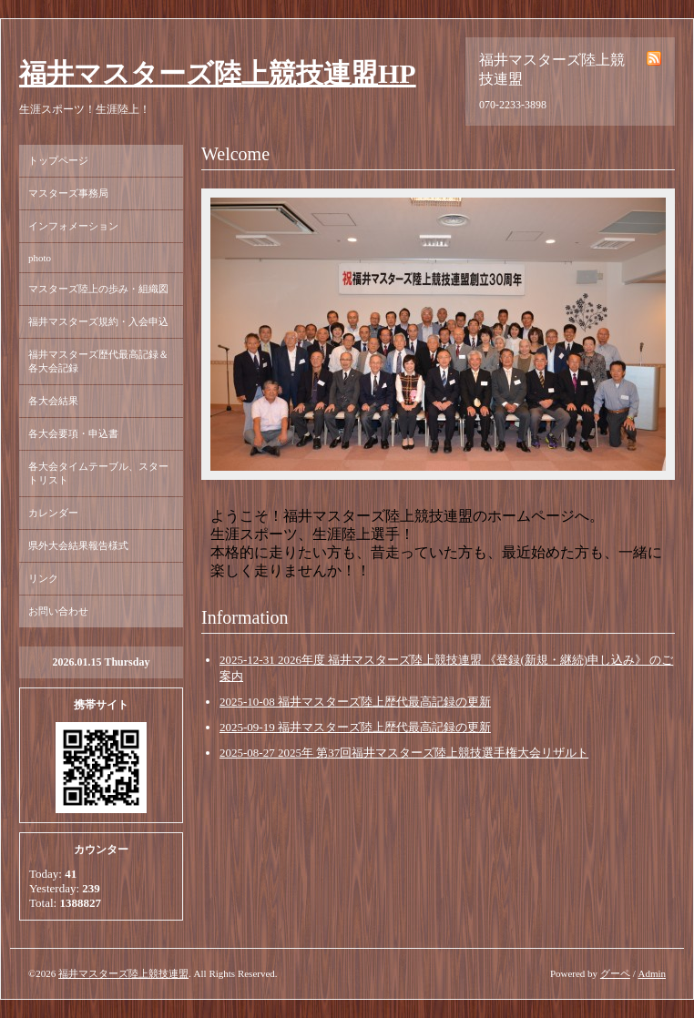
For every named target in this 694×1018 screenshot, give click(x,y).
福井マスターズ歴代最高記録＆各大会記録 (98, 361)
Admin (652, 973)
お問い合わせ (58, 611)
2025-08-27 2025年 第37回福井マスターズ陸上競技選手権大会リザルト (403, 752)
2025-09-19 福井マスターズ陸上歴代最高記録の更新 (355, 727)
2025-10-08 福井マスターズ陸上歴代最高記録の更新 (355, 701)
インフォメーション (73, 225)
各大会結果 (53, 400)
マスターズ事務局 (68, 193)
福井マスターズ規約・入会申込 (98, 321)
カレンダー (53, 512)
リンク (43, 578)
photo (39, 257)
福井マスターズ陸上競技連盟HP (217, 73)
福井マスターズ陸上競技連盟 (123, 973)
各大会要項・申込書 (73, 433)
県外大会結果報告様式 (78, 545)
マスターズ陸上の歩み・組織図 (98, 288)
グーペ (615, 973)
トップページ (58, 160)
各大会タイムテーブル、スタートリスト (98, 473)
